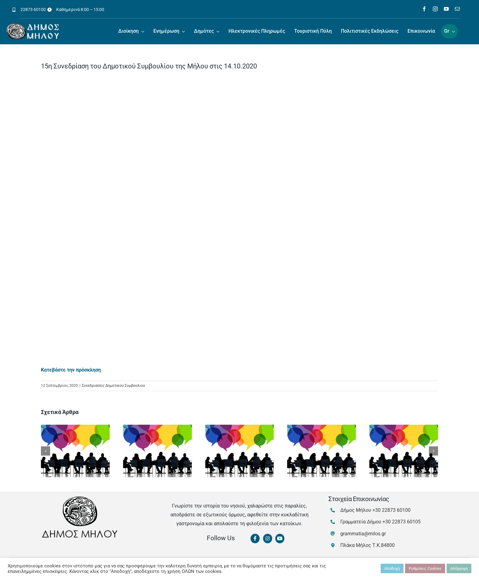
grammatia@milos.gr (363, 534)
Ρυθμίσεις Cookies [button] (425, 568)
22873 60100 (33, 9)
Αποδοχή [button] (392, 568)
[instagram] (435, 8)
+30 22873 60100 (391, 510)
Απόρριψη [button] (459, 568)
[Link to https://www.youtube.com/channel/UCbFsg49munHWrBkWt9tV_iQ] (279, 539)
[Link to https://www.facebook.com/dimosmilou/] (255, 539)
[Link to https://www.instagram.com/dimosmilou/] (267, 539)
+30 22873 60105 (401, 522)
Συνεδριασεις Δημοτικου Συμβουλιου (113, 385)
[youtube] (446, 8)
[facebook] (424, 8)
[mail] (457, 8)
